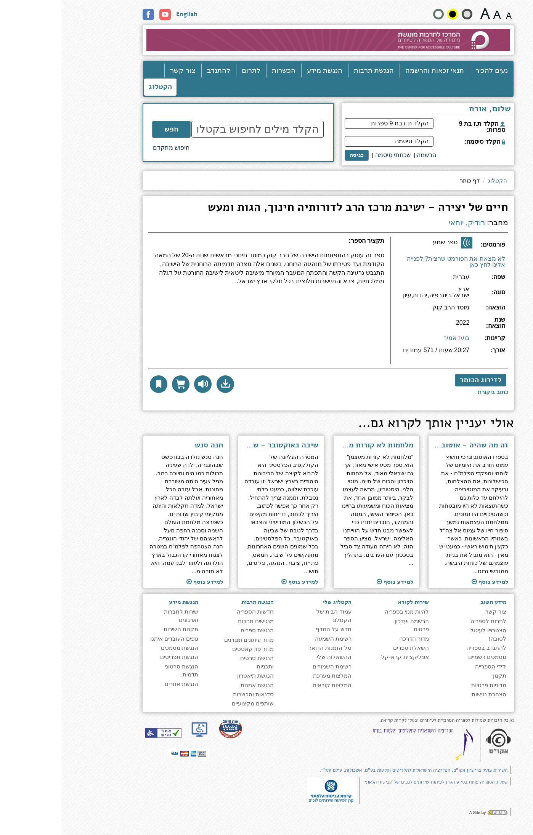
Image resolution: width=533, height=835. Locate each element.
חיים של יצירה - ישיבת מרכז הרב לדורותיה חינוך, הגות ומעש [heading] (296, 208)
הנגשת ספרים (195, 630)
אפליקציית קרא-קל (343, 657)
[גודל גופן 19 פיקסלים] (435, 13)
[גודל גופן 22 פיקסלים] (423, 13)
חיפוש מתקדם (109, 147)
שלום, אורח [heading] (428, 109)
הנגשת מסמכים (117, 647)
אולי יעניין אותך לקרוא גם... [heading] (374, 424)
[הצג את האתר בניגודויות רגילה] (376, 14)
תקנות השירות (119, 629)
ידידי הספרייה (429, 666)
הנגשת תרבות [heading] (196, 602)
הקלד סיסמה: (423, 141)
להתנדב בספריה (425, 647)
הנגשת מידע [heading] (121, 602)
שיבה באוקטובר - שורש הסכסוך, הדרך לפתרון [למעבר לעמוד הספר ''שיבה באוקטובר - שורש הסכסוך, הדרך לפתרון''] (219, 445)
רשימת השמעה (271, 638)
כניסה (295, 155)
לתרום (189, 70)
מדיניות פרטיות (427, 685)
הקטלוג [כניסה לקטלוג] (98, 87)
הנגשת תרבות (312, 70)
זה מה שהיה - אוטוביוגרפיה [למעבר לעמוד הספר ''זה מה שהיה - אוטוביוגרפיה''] (409, 445)
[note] (270, 790)
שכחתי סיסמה (331, 155)
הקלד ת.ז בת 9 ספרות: (420, 126)
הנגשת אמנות (195, 685)
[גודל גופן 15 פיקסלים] (447, 13)
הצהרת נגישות (427, 694)
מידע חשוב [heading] (432, 602)
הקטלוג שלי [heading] (275, 602)
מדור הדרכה (352, 638)
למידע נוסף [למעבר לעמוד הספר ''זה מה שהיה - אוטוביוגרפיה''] (428, 582)
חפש (110, 129)
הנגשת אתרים (119, 684)
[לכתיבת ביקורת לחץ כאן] (431, 392)
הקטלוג (435, 180)
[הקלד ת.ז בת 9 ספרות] (327, 123)
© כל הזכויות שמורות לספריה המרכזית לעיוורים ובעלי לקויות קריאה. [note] (385, 720)
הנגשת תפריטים (117, 657)
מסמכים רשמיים (425, 657)
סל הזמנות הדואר (268, 647)
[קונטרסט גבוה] (390, 14)
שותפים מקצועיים (191, 703)
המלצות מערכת (270, 675)
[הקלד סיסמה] (327, 141)
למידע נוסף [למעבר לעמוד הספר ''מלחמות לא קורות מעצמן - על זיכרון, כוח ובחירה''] (333, 582)
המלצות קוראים (270, 685)
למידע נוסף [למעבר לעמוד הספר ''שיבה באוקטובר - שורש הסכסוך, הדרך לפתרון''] (238, 582)
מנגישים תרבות (194, 621)
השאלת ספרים (349, 647)
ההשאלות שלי (272, 657)
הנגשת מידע (263, 70)
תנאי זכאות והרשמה (373, 70)
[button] (163, 384)
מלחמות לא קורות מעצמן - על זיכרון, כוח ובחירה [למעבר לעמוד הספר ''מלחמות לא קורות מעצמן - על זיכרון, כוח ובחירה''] (314, 445)
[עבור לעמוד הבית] (267, 40)
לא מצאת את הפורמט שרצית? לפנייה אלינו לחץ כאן (394, 261)
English (125, 14)
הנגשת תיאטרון (193, 675)
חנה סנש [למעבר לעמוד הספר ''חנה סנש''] (147, 445)
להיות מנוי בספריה (345, 611)
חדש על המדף (271, 629)
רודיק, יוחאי (405, 222)
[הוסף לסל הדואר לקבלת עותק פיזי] (119, 384)
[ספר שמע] (405, 242)
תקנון (438, 675)
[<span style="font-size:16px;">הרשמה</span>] (364, 155)
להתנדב (157, 70)
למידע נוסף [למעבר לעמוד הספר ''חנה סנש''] (143, 582)
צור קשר (121, 70)
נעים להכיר (430, 70)
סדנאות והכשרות (191, 694)
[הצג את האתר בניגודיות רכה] (405, 14)
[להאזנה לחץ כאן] (141, 384)
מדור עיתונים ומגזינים (187, 639)
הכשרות (222, 70)
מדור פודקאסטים (191, 649)
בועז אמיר (395, 338)
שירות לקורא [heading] (351, 602)
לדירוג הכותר (419, 380)
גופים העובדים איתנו (112, 638)
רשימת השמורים (270, 666)
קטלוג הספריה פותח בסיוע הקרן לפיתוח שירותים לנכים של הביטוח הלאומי (373, 782)
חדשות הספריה (193, 611)
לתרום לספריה (427, 621)
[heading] (205, 244)
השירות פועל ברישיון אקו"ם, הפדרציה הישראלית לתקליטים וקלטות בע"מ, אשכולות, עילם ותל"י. (352, 770)
